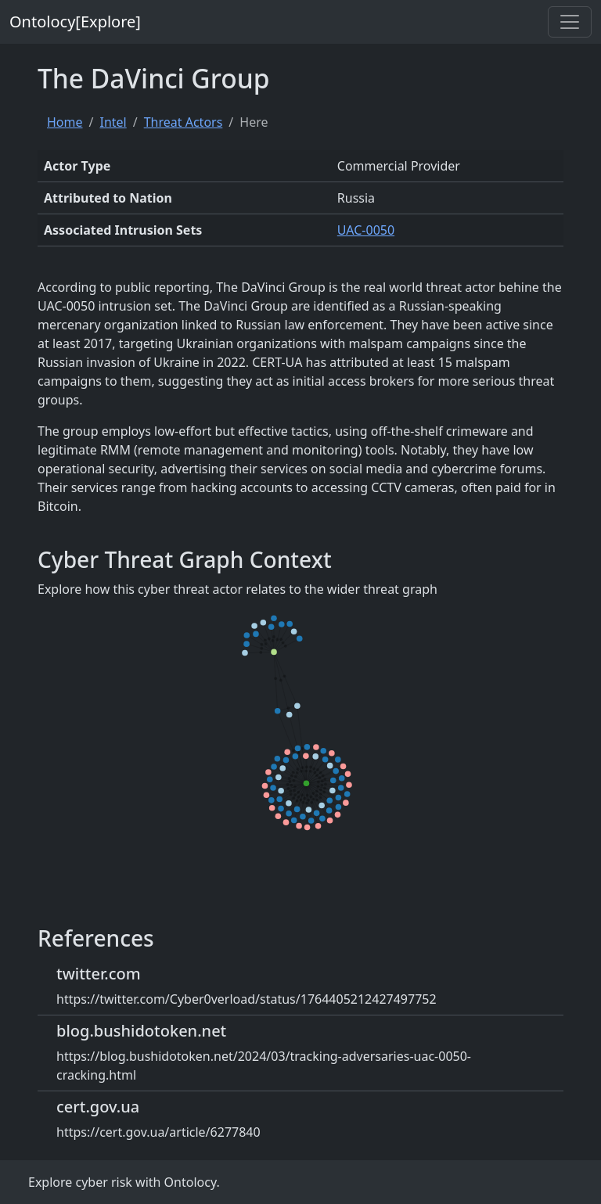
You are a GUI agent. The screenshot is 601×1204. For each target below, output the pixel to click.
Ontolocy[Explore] (75, 21)
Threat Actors (183, 122)
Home (65, 122)
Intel (112, 122)
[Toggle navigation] (570, 22)
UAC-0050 (365, 230)
